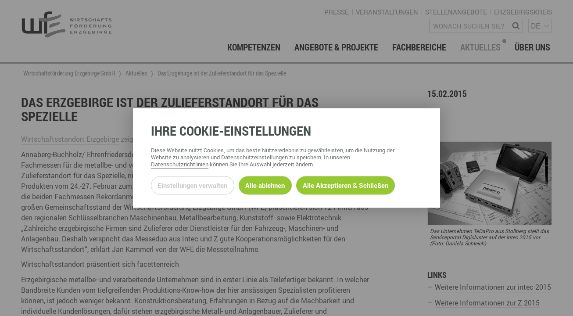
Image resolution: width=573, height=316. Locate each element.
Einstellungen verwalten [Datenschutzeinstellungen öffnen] (192, 185)
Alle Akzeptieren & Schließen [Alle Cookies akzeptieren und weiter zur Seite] (345, 185)
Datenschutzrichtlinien (179, 165)
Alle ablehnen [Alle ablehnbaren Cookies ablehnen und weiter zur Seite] (265, 185)
